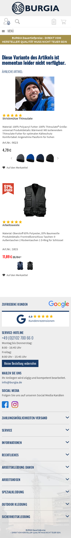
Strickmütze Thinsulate (17, 118)
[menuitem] (15, 21)
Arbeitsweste (11, 225)
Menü (11, 31)
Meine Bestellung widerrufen (20, 363)
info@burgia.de (12, 382)
